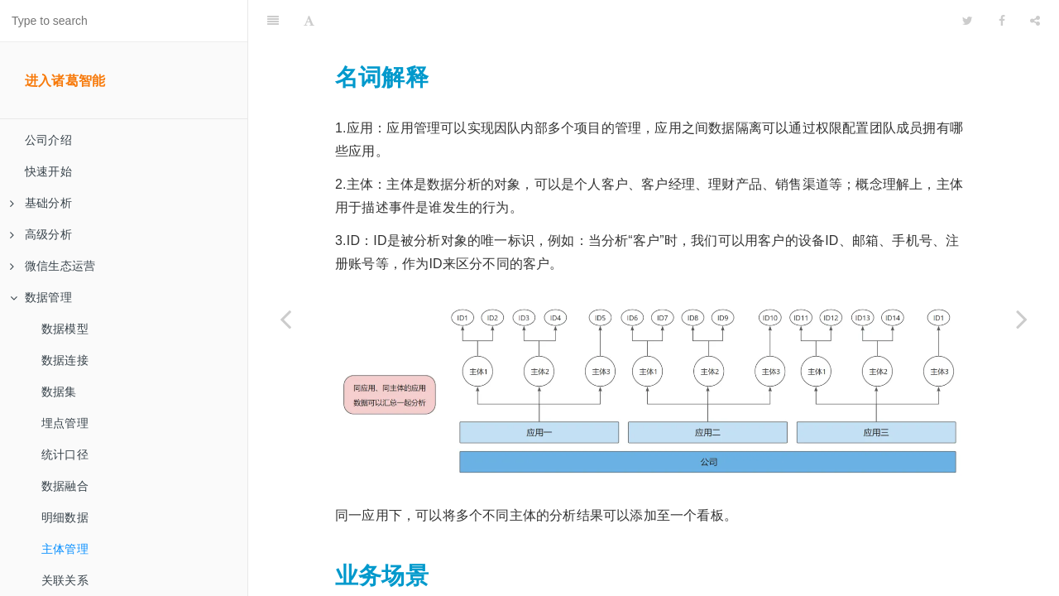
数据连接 (65, 360)
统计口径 (65, 454)
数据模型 (65, 328)
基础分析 (41, 202)
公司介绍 (48, 140)
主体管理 (65, 548)
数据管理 (41, 297)
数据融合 (65, 486)
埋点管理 (65, 423)
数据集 (59, 391)
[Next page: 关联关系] (1022, 318)
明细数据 (65, 517)
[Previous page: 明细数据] (285, 318)
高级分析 (41, 234)
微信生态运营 (52, 265)
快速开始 (48, 171)
